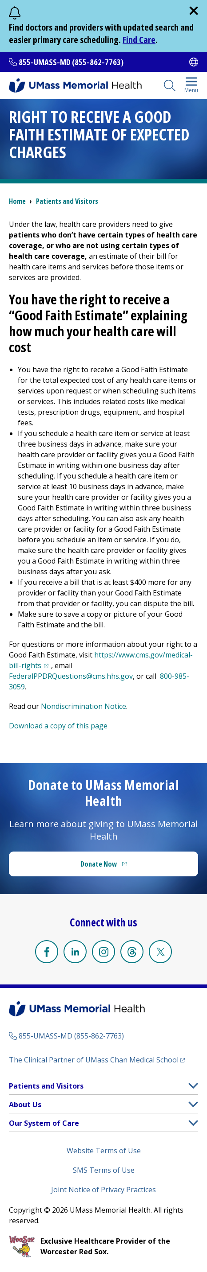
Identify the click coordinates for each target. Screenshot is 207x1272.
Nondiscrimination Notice (83, 706)
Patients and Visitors (67, 201)
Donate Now (121, 866)
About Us (25, 1104)
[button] (193, 1086)
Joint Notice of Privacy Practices (103, 1189)
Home (17, 201)
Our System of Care (44, 1123)
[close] (193, 10)
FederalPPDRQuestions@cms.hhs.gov (71, 676)
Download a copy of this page (58, 726)
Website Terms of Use (104, 1150)
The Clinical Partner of (97, 1059)
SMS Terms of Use (104, 1170)
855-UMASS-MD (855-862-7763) (71, 62)
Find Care (139, 40)
